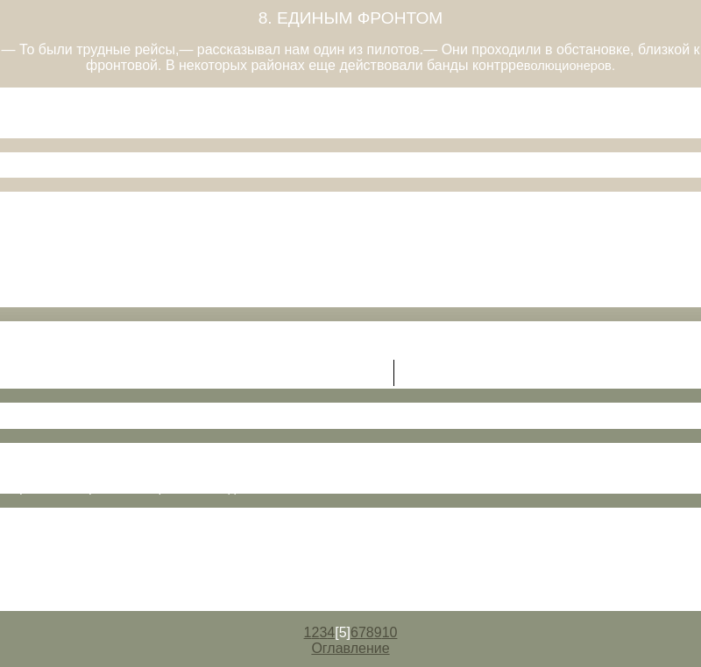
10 (390, 632)
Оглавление (350, 648)
